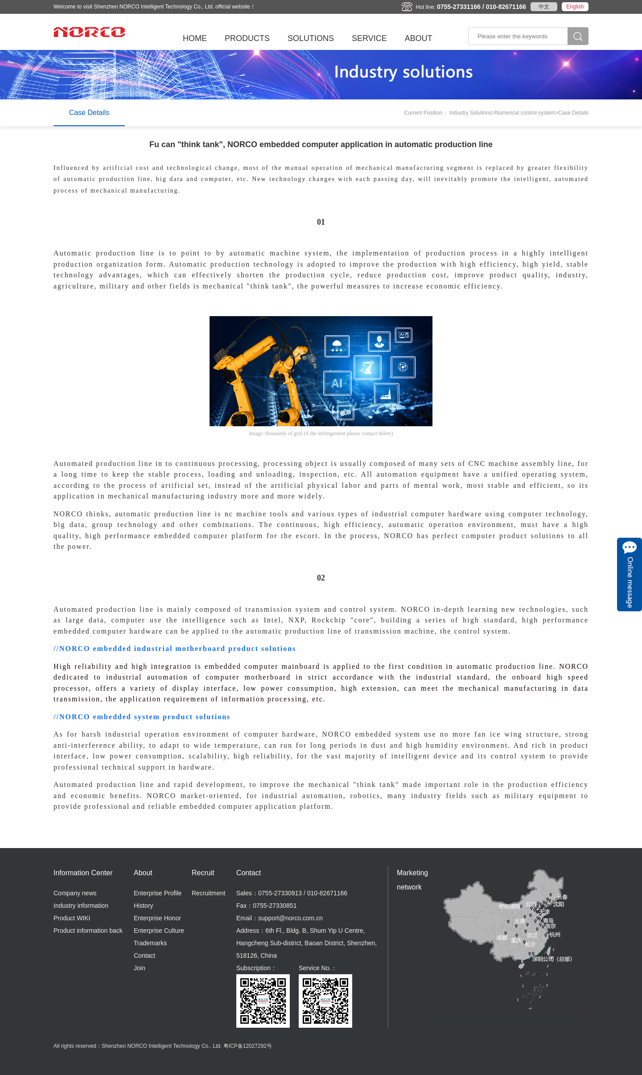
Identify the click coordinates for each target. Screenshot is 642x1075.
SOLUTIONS (311, 38)
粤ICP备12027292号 (247, 1046)
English (575, 7)
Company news (75, 893)
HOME (195, 38)
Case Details (89, 112)
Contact (144, 955)
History (143, 905)
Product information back (88, 930)
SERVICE (369, 38)
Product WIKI (72, 918)
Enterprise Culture (159, 930)
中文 (544, 7)
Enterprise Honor (157, 918)
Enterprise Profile (157, 893)
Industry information (81, 905)
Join (139, 968)
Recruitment (208, 893)
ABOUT (418, 38)
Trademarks (150, 943)
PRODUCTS (247, 38)
